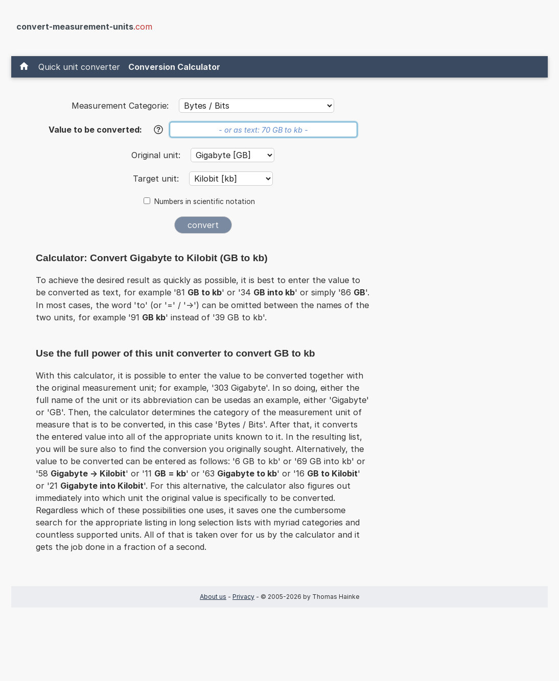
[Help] (158, 129)
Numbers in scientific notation (204, 201)
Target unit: (157, 178)
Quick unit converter (79, 67)
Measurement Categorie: (120, 105)
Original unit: (157, 155)
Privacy (243, 596)
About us (213, 596)
